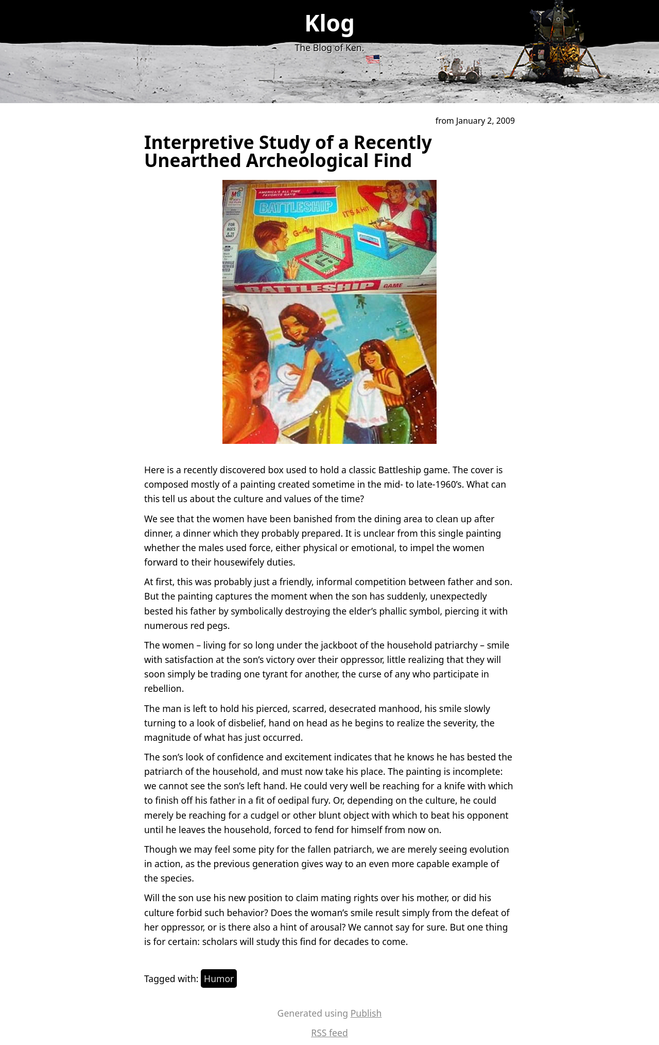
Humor (219, 978)
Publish (366, 1013)
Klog (329, 22)
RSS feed (329, 1032)
